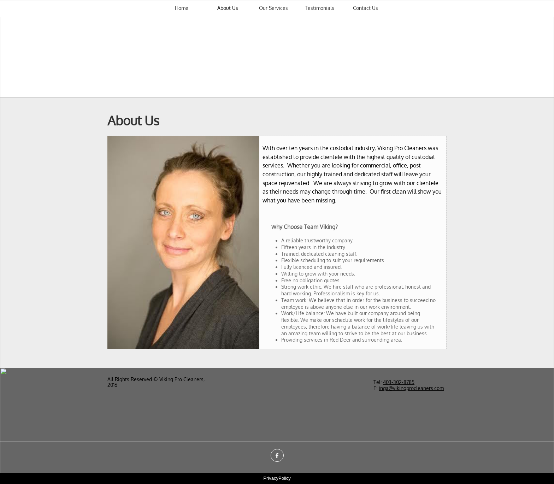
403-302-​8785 (398, 382)
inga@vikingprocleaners (406, 388)
